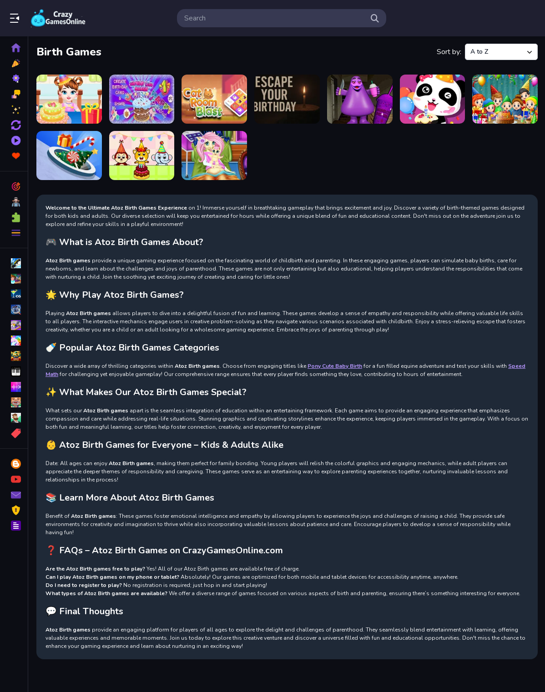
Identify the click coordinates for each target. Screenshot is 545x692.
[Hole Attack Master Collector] (69, 155)
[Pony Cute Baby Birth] (214, 155)
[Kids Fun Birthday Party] (142, 155)
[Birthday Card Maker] (142, 99)
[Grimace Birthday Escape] (360, 99)
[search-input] (274, 18)
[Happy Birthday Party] (432, 99)
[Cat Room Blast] (214, 99)
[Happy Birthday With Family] (505, 99)
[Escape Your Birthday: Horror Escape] (287, 99)
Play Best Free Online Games (58, 18)
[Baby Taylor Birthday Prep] (69, 99)
